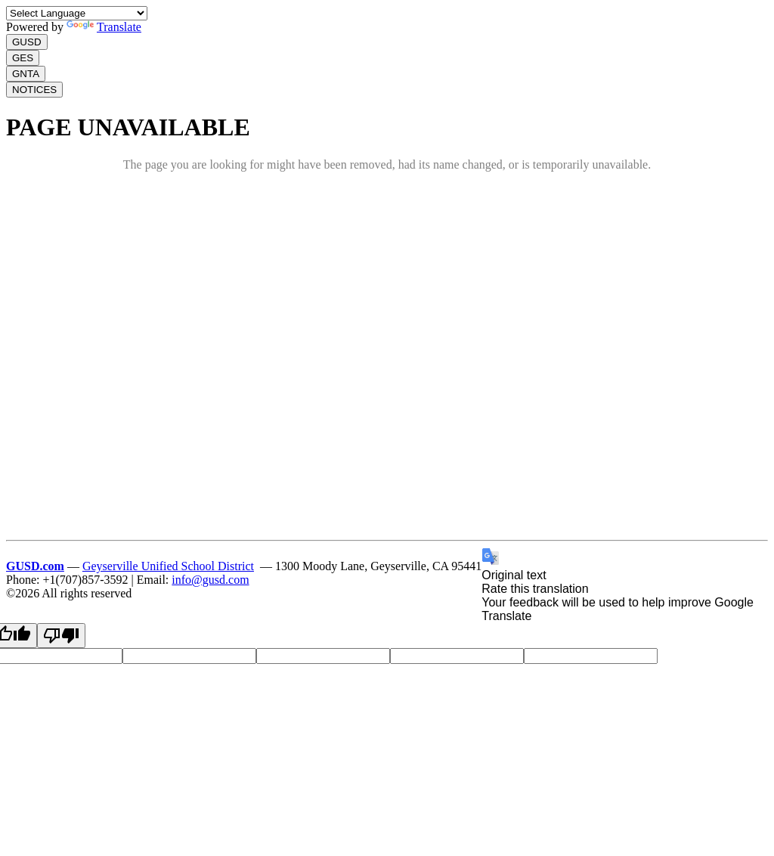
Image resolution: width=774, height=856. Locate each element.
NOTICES (34, 89)
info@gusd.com (210, 579)
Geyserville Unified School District (168, 566)
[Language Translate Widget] (76, 13)
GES (22, 58)
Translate (104, 26)
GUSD (27, 42)
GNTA (25, 73)
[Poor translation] (61, 635)
